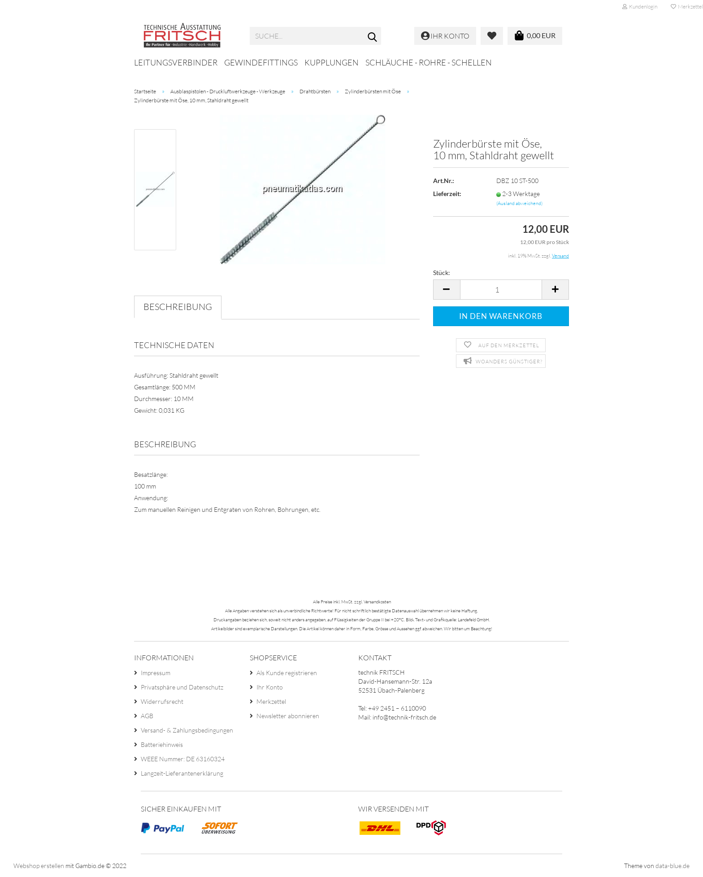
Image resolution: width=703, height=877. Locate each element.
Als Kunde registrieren (286, 672)
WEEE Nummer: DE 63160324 (183, 759)
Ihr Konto (269, 687)
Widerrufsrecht (162, 701)
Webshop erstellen (38, 865)
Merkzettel (271, 701)
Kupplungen (331, 62)
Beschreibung (177, 306)
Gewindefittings (261, 62)
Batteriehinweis (162, 744)
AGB (147, 716)
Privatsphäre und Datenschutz (182, 687)
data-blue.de (672, 865)
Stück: (441, 272)
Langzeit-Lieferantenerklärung (182, 773)
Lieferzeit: (447, 193)
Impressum (155, 672)
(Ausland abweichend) (519, 203)
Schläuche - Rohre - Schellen (428, 62)
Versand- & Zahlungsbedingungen (187, 730)
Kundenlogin (639, 6)
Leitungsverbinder (175, 62)
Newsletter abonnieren (287, 716)
